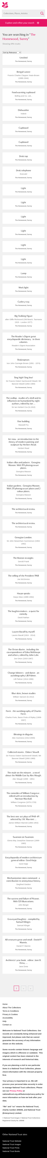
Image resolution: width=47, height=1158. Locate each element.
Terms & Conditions (11, 1011)
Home (5, 1004)
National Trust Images (12, 1144)
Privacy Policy (16, 1091)
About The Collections (12, 1007)
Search (42, 12)
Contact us (7, 1025)
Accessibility (8, 1018)
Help (4, 1021)
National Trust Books (11, 1151)
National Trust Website (12, 1141)
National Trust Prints (11, 1148)
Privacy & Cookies (10, 1014)
